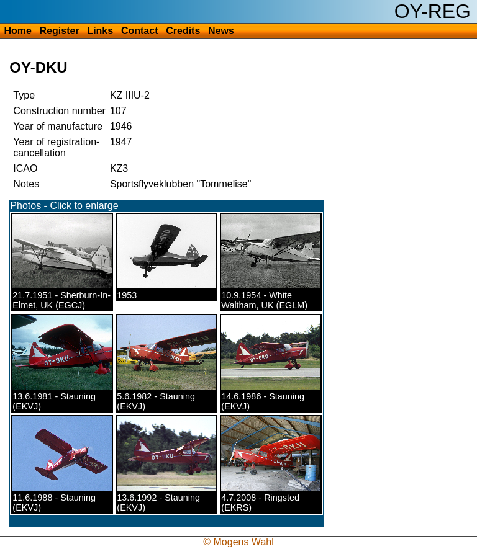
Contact (139, 30)
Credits (183, 30)
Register (60, 30)
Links (100, 30)
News (221, 30)
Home (17, 30)
